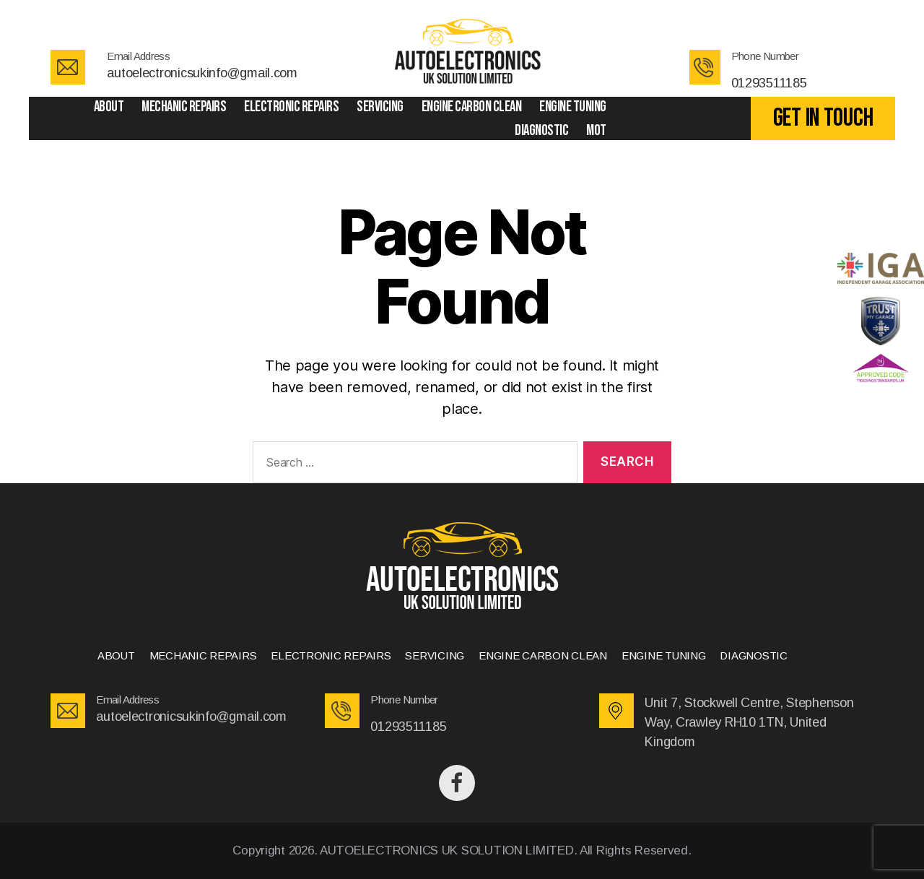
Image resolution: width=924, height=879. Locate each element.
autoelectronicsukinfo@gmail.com (202, 73)
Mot (596, 130)
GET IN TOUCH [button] (823, 118)
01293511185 (769, 83)
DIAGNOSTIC (541, 130)
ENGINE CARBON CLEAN (472, 107)
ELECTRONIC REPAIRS (291, 107)
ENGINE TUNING (572, 107)
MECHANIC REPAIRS (183, 107)
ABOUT (109, 107)
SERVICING (380, 107)
